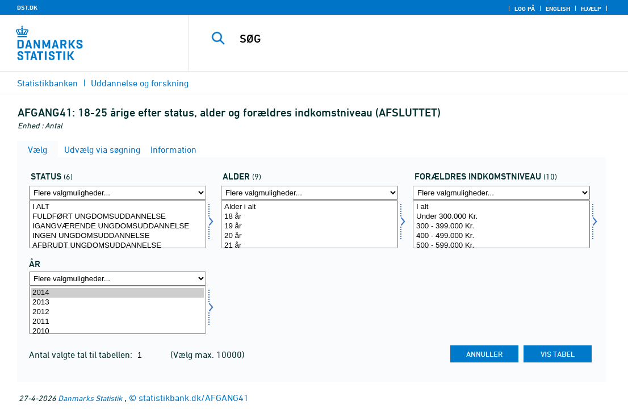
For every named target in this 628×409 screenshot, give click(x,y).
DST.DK (27, 7)
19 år (309, 226)
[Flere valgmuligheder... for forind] (501, 193)
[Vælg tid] (117, 310)
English (558, 8)
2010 (117, 331)
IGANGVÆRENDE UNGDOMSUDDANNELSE (117, 226)
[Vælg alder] (309, 224)
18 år (309, 217)
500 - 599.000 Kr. (501, 246)
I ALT (117, 207)
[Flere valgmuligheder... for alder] (309, 193)
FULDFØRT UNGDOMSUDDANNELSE (117, 217)
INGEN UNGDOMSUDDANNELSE (117, 236)
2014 (117, 293)
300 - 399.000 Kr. (501, 226)
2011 (117, 322)
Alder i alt (309, 207)
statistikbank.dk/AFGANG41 (194, 398)
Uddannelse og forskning (140, 83)
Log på (524, 8)
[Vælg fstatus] (117, 224)
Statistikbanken (47, 83)
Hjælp (591, 8)
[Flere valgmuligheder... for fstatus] (117, 193)
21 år (309, 246)
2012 (117, 312)
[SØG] (408, 38)
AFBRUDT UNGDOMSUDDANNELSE (117, 246)
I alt (501, 207)
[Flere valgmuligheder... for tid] (117, 279)
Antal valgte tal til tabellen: (82, 354)
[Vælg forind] (501, 224)
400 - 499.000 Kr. (501, 236)
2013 (117, 302)
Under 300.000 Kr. (501, 217)
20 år (309, 236)
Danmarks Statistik (90, 398)
